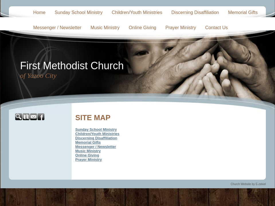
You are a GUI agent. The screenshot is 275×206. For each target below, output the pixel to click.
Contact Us (216, 27)
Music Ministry (105, 27)
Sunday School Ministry (79, 12)
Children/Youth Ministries (137, 12)
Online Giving (142, 27)
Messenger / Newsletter (57, 27)
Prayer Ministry (180, 27)
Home (39, 12)
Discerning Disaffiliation (195, 12)
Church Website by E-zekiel (248, 184)
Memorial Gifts (243, 12)
